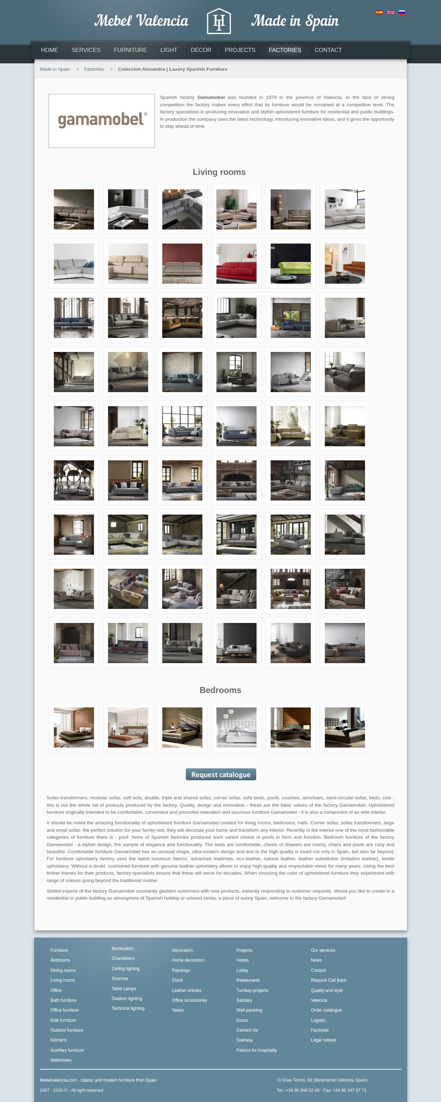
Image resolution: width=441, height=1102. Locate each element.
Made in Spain (55, 69)
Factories (94, 69)
